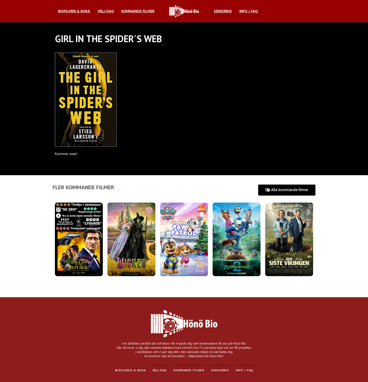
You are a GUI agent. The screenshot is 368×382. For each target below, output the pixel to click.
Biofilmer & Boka (130, 370)
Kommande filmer (189, 370)
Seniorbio (220, 370)
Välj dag (160, 370)
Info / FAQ (244, 370)
